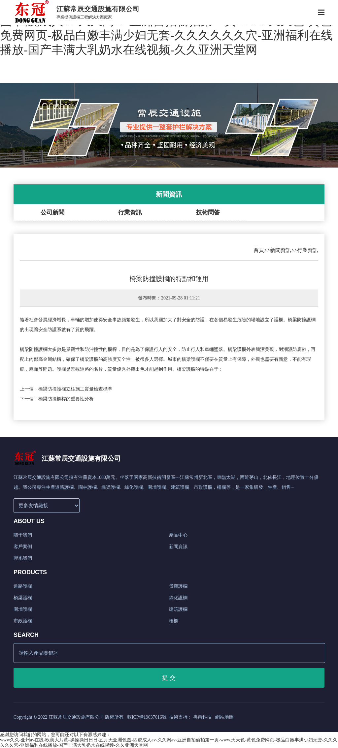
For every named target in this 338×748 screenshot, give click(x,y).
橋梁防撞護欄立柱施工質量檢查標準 (75, 389)
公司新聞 (52, 212)
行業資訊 (130, 212)
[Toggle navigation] (321, 13)
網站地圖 (224, 717)
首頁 (259, 250)
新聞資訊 (280, 250)
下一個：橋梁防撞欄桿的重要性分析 (57, 398)
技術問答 (208, 212)
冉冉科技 (202, 717)
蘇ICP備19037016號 (147, 717)
